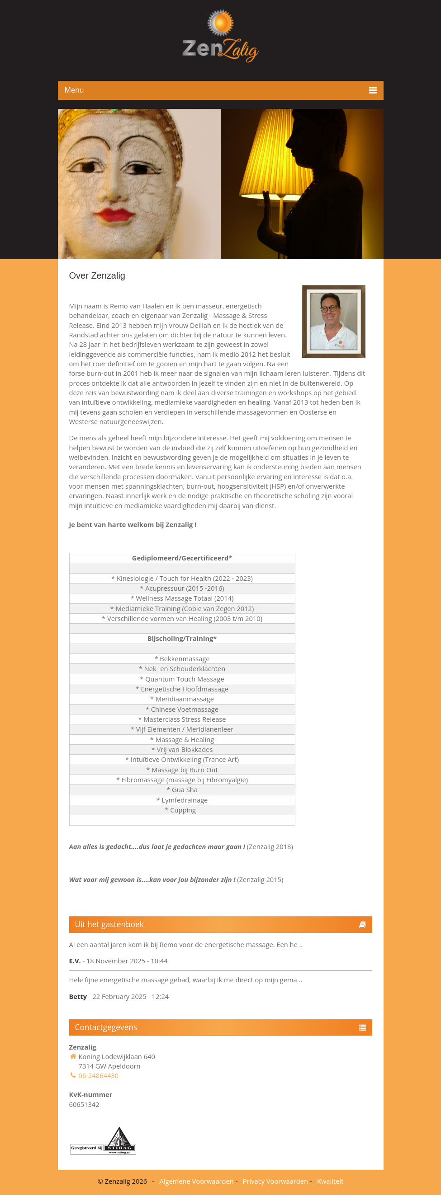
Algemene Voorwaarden (197, 1181)
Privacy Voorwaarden (275, 1181)
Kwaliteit (330, 1181)
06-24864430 (99, 1075)
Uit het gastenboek (109, 924)
